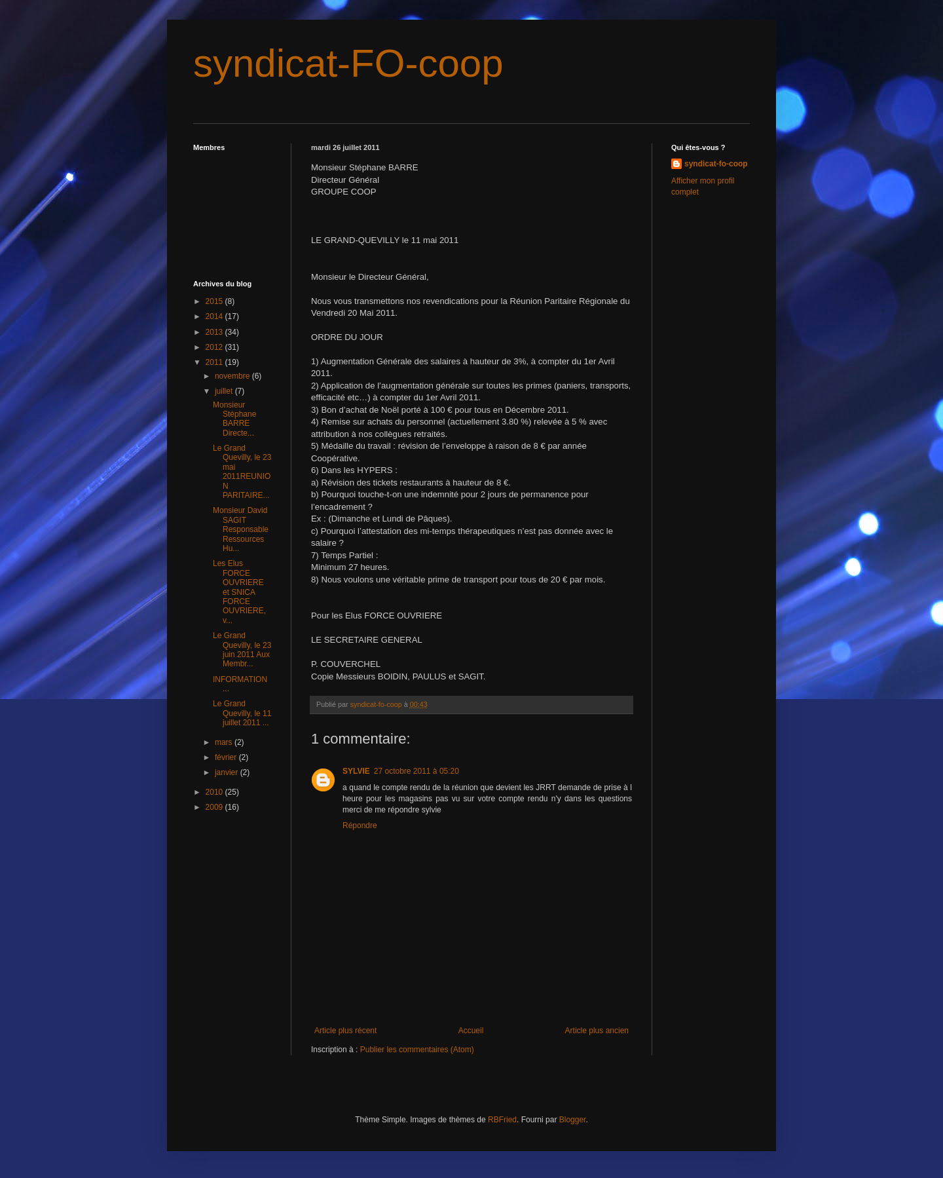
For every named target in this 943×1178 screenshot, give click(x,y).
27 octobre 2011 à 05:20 (416, 771)
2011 (215, 362)
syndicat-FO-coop (348, 63)
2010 (215, 792)
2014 (215, 316)
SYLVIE (356, 771)
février (227, 757)
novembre (233, 376)
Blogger (572, 1119)
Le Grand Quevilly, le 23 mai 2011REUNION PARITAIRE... (242, 472)
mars (224, 742)
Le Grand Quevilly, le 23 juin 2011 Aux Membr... (242, 649)
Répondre (359, 825)
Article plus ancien (597, 1030)
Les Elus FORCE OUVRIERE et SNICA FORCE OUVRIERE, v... (239, 591)
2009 (215, 807)
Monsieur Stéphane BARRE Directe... (234, 419)
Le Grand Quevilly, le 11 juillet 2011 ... (242, 713)
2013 (215, 332)
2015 (215, 301)
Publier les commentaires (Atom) (417, 1049)
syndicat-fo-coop (716, 163)
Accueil (471, 1030)
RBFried (502, 1119)
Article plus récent (345, 1030)
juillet (225, 391)
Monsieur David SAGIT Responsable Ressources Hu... (240, 529)
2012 (215, 347)
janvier (227, 772)
